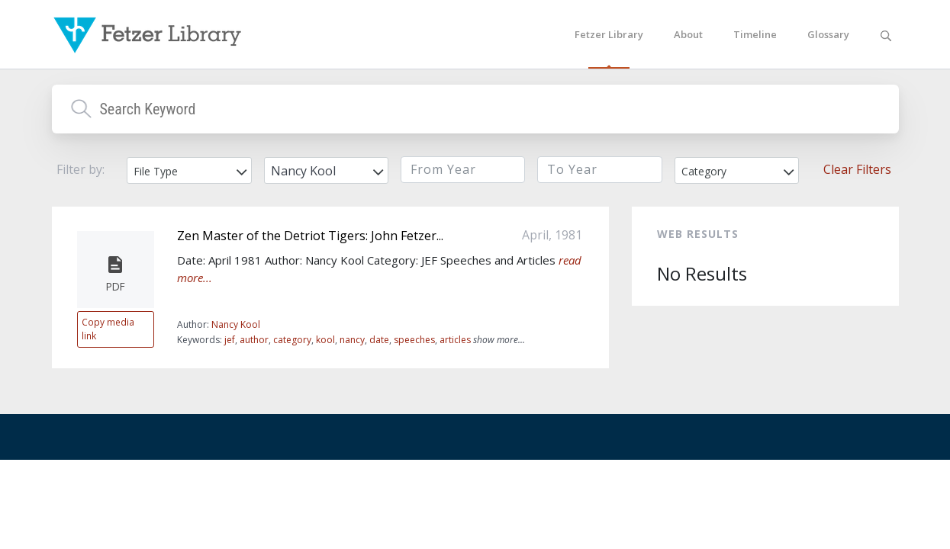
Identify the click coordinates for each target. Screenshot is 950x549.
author (254, 339)
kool (325, 339)
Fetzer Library (609, 34)
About (688, 34)
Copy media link (108, 329)
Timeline (755, 34)
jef (229, 339)
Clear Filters (857, 169)
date (379, 339)
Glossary (828, 34)
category (292, 339)
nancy (352, 339)
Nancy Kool (235, 324)
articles (455, 339)
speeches (414, 339)
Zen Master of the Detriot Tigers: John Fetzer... (310, 235)
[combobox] (189, 170)
